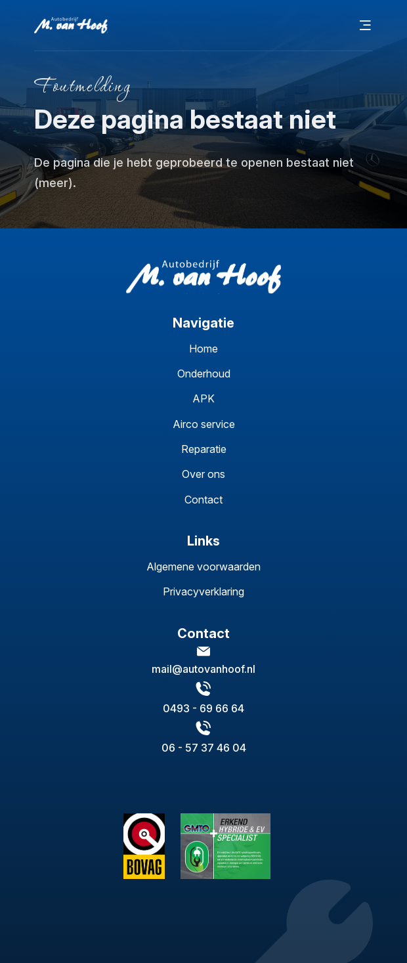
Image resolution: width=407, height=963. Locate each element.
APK (203, 398)
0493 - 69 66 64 (203, 708)
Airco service (204, 424)
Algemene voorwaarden (203, 566)
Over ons (203, 474)
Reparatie (203, 449)
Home (203, 348)
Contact (203, 499)
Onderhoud (203, 373)
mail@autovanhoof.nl (203, 668)
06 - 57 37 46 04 (203, 747)
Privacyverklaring (203, 591)
